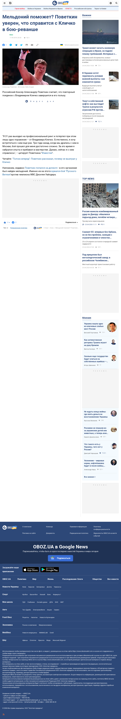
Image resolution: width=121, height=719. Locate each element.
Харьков (31, 587)
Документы (50, 533)
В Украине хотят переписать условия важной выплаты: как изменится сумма (93, 77)
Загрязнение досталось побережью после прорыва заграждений (93, 116)
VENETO (68, 9)
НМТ (62, 602)
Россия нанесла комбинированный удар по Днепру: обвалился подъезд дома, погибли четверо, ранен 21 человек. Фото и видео (100, 214)
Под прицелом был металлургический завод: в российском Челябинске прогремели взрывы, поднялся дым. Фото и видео (98, 257)
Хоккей (42, 594)
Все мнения (89, 477)
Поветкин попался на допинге (41, 167)
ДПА (51, 602)
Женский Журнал (59, 640)
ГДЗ (23, 602)
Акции (49, 610)
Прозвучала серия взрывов (93, 221)
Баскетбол (34, 594)
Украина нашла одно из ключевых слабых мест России (93, 326)
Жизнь (50, 579)
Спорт (46, 228)
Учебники (31, 602)
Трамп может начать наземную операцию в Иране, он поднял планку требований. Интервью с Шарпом (98, 51)
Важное (86, 15)
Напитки (34, 617)
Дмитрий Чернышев (91, 453)
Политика (21, 579)
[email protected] (30, 702)
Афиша (25, 640)
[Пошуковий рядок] (116, 3)
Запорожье (40, 587)
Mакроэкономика (45, 625)
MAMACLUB (43, 633)
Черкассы (57, 587)
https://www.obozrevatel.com (82, 651)
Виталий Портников (91, 333)
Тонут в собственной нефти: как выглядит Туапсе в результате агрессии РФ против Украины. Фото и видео (94, 105)
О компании (26, 527)
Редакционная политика (18, 228)
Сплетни (33, 640)
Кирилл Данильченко (91, 437)
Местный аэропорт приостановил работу (98, 264)
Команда (49, 527)
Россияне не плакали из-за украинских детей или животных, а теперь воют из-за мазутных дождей (96, 431)
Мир (34, 579)
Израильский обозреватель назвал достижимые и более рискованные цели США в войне (100, 60)
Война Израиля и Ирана (53, 9)
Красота (41, 640)
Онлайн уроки (42, 602)
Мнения (86, 317)
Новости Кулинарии (47, 617)
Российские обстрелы (83, 9)
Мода (48, 640)
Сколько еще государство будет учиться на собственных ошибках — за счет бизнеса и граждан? (96, 359)
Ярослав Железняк (90, 421)
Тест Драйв (26, 610)
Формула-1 (57, 594)
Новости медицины (29, 633)
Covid (51, 633)
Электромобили (39, 610)
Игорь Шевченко (90, 365)
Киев (24, 587)
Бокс (11, 35)
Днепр (49, 587)
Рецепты (25, 617)
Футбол (25, 594)
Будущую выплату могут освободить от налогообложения (92, 88)
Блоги (80, 579)
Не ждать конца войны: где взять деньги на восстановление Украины (96, 414)
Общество (97, 579)
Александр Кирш (90, 469)
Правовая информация (78, 527)
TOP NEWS (88, 178)
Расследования (69, 579)
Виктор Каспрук (89, 349)
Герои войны (20, 9)
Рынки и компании (29, 625)
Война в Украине (34, 9)
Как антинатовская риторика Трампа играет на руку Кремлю (95, 342)
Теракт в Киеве (100, 9)
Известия (47, 153)
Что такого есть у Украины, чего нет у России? (93, 447)
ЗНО (56, 602)
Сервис (56, 610)
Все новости (113, 579)
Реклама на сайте (29, 533)
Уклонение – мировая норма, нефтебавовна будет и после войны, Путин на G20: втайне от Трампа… (95, 463)
